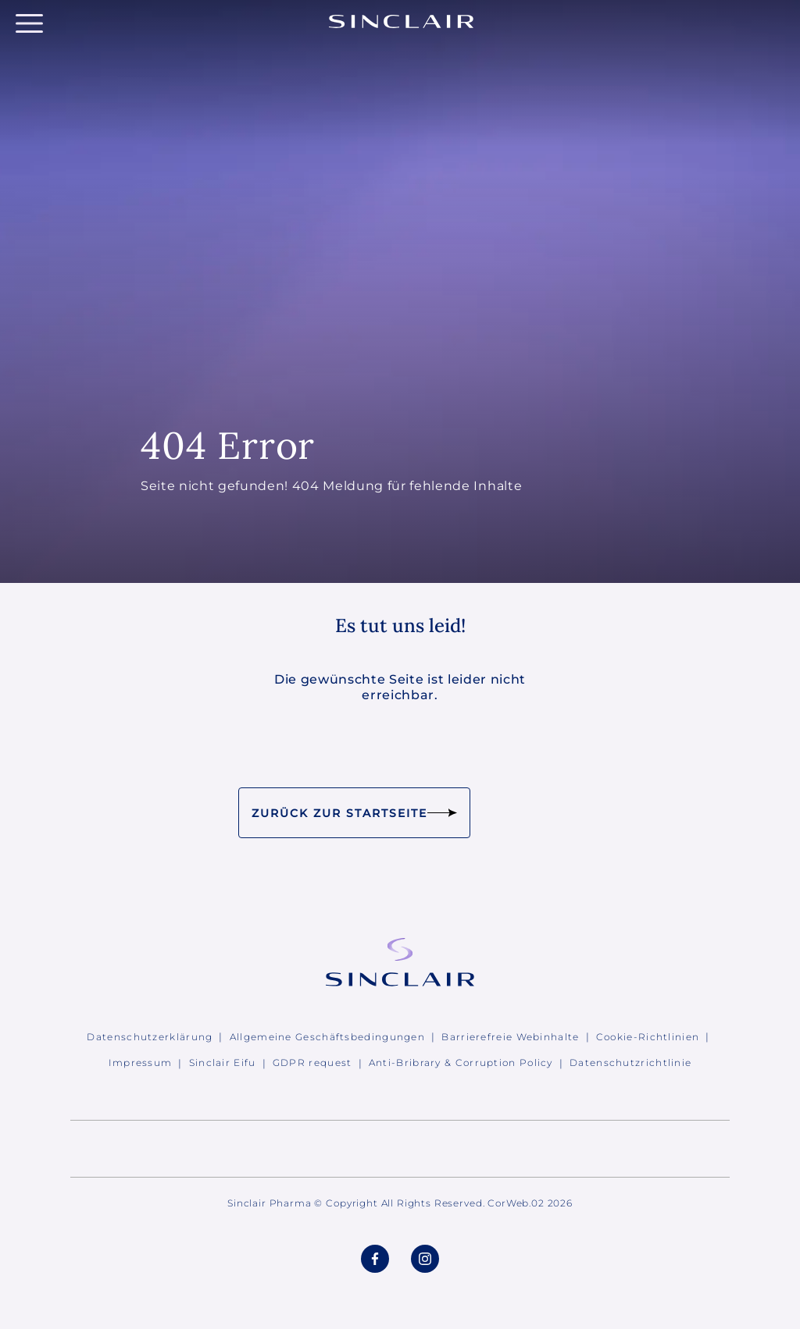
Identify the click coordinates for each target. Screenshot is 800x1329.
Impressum (141, 1062)
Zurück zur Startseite (354, 813)
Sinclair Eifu (222, 1062)
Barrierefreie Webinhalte (510, 1037)
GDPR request (312, 1062)
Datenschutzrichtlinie (630, 1062)
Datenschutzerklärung (149, 1037)
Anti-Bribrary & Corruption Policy (461, 1062)
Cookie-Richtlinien (647, 1037)
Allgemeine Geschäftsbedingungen (327, 1037)
